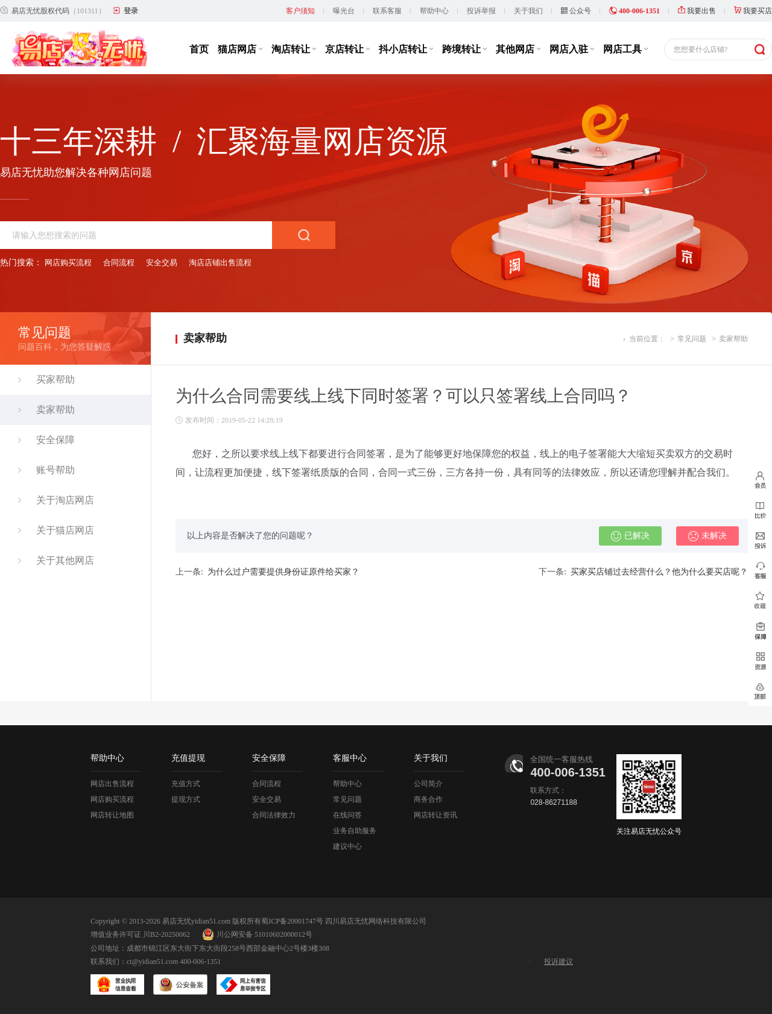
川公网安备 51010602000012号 (257, 934)
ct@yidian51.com (152, 961)
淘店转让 (293, 49)
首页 (199, 49)
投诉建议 (558, 961)
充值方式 (185, 783)
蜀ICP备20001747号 (292, 921)
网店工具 (625, 49)
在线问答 (347, 815)
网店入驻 (571, 49)
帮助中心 (434, 11)
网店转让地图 (112, 815)
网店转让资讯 (435, 815)
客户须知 (300, 11)
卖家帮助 (733, 339)
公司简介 (428, 783)
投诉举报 (481, 11)
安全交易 (161, 262)
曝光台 (344, 11)
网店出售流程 (112, 783)
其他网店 (518, 49)
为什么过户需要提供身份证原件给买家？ (283, 571)
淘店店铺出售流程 (220, 262)
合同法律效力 (274, 815)
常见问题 (691, 339)
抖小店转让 (406, 49)
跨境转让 (464, 49)
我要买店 (753, 11)
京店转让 (347, 49)
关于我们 (528, 11)
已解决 (630, 536)
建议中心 (347, 846)
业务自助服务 (354, 831)
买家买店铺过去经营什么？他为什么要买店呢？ (659, 571)
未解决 (707, 536)
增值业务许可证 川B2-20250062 (140, 934)
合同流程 (118, 262)
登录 (131, 11)
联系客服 (387, 11)
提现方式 (185, 799)
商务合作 (428, 799)
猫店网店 (240, 49)
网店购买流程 (68, 262)
